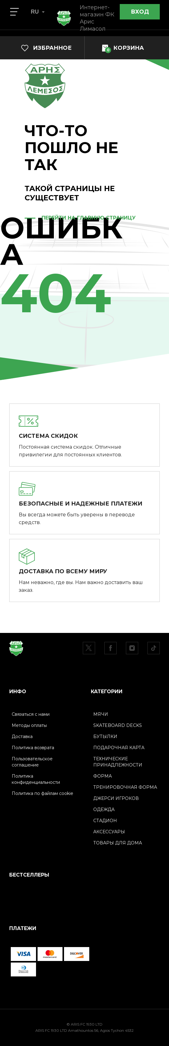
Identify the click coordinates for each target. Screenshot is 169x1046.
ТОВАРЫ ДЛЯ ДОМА (117, 843)
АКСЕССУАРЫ (109, 832)
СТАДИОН (105, 820)
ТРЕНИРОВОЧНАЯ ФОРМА (125, 787)
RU (38, 12)
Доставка (22, 736)
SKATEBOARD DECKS (117, 725)
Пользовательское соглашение (32, 762)
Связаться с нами (31, 714)
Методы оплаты (29, 725)
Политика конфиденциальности (36, 779)
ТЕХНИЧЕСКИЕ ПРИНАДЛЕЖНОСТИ (117, 762)
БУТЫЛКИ (105, 736)
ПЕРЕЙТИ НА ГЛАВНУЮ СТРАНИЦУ (89, 218)
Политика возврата (33, 747)
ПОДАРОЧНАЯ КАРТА (118, 747)
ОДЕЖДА (104, 809)
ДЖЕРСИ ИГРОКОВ (116, 798)
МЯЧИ (100, 714)
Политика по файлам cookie (42, 793)
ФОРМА (102, 776)
